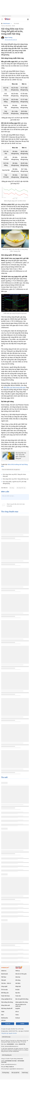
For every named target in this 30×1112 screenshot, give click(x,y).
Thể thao (3, 977)
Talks (2, 1011)
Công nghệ (4, 986)
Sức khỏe (17, 983)
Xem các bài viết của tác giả (11, 39)
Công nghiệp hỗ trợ (6, 999)
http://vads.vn (10, 1066)
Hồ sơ (17, 1011)
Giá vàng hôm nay (21, 487)
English (17, 1008)
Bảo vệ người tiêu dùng (21, 999)
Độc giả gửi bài (15, 1072)
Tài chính (16, 23)
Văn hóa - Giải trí (6, 983)
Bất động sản (5, 992)
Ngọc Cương (8, 37)
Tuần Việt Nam (5, 996)
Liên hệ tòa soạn (6, 1037)
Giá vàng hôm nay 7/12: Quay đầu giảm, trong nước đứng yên (21, 455)
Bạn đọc (17, 992)
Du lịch (17, 989)
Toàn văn (18, 996)
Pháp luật (18, 986)
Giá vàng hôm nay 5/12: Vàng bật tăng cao (15, 479)
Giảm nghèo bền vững (21, 1002)
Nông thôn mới (5, 1005)
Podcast (17, 1018)
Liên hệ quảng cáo (7, 1055)
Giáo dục (17, 977)
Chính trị (3, 970)
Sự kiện (22, 1023)
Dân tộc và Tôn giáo (21, 974)
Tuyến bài (7, 1023)
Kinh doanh (6, 23)
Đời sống (17, 980)
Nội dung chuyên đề (6, 1008)
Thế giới (3, 980)
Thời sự (17, 970)
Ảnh (2, 1014)
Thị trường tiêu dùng (7, 1002)
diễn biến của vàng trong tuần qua (14, 387)
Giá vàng (12, 487)
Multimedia (4, 1018)
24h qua (3, 1020)
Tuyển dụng (25, 1072)
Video (17, 1014)
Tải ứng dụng (5, 1072)
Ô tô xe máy (4, 989)
